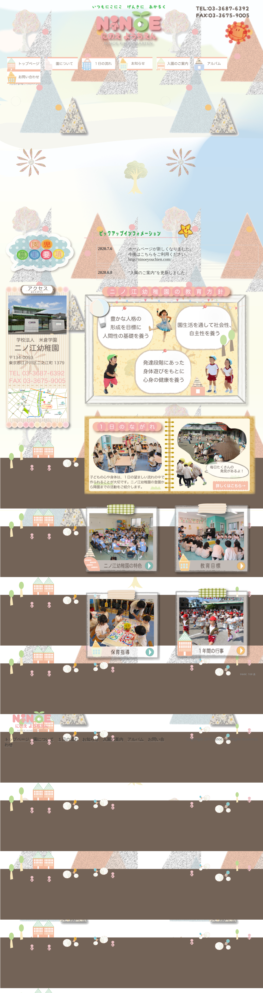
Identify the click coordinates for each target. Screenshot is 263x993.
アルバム (135, 739)
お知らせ (90, 739)
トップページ (17, 739)
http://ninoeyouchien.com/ (149, 259)
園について (43, 739)
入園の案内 (113, 739)
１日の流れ (68, 739)
